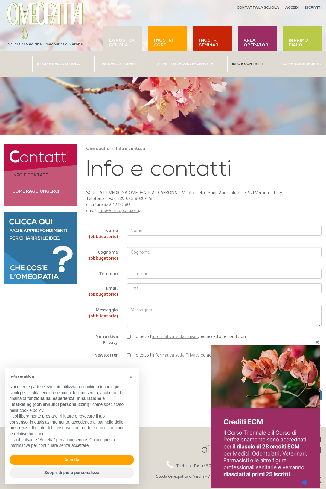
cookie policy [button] (31, 410)
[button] (131, 377)
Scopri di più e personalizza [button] (71, 472)
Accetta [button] (72, 459)
